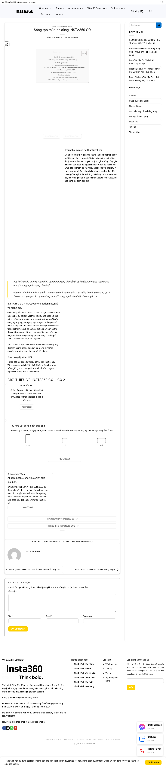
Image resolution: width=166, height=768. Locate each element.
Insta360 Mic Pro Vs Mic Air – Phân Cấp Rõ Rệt (142, 62)
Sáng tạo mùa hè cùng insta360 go (64, 57)
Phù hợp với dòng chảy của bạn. (64, 76)
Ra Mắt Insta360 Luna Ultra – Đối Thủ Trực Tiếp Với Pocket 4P (144, 42)
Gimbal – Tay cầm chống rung (143, 111)
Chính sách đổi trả (82, 668)
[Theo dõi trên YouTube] (15, 728)
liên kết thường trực (85, 541)
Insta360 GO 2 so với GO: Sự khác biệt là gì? (97, 569)
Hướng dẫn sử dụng (138, 116)
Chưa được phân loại (138, 101)
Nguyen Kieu (73, 37)
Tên (10, 616)
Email (49, 616)
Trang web (87, 616)
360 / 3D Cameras (97, 8)
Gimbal (59, 8)
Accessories (75, 8)
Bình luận (12, 591)
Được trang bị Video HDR (65, 68)
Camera (132, 95)
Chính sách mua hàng (84, 686)
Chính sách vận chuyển (84, 673)
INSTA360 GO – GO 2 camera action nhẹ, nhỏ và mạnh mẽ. (66, 64)
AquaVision (64, 73)
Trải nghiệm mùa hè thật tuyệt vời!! (64, 63)
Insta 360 (56, 26)
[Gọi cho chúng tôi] (11, 728)
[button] (136, 11)
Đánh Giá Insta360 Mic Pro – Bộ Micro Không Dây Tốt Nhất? (144, 79)
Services (46, 14)
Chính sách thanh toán (84, 677)
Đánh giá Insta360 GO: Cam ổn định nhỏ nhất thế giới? (32, 569)
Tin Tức (132, 127)
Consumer (45, 8)
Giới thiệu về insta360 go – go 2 (64, 71)
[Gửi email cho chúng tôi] (162, 2)
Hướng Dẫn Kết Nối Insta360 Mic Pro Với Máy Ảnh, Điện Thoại (144, 70)
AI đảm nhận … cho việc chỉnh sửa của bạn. (65, 78)
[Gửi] (159, 25)
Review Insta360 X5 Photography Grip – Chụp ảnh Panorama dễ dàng (144, 51)
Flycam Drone (135, 106)
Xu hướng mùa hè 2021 (64, 54)
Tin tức (108, 673)
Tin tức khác (66, 26)
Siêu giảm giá (62, 62)
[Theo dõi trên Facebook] (160, 2)
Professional (118, 8)
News (59, 14)
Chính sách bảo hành (84, 664)
